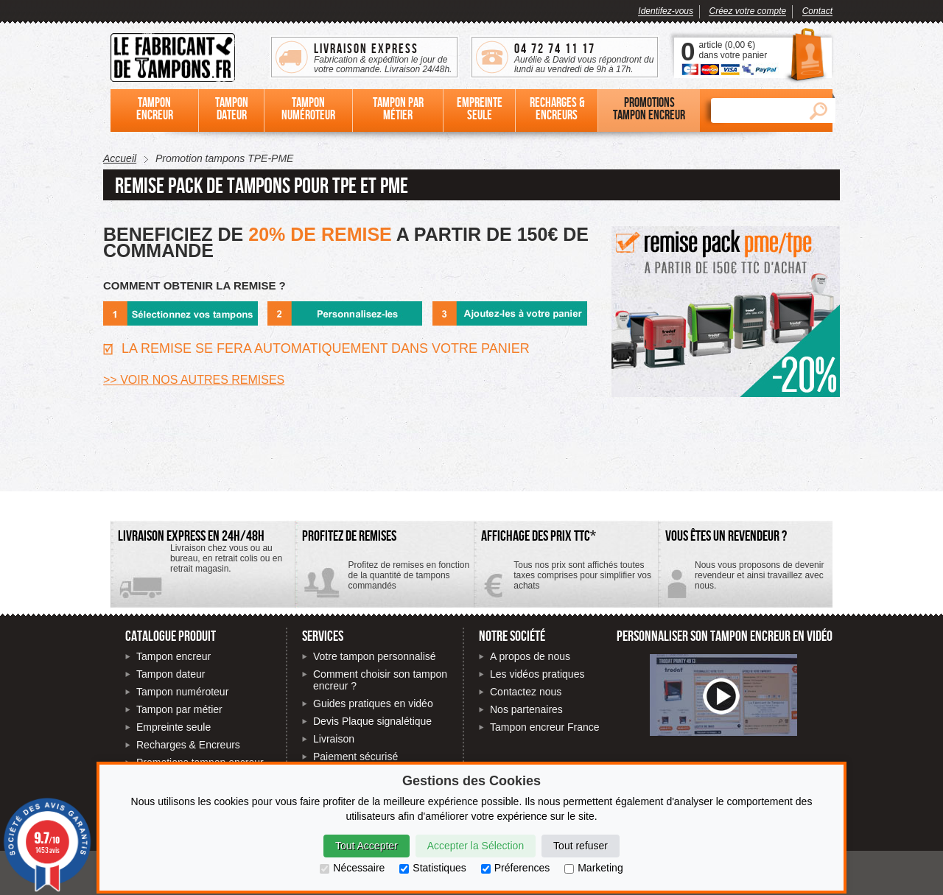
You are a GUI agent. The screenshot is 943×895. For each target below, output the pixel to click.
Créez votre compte (747, 11)
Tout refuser (580, 846)
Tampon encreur (173, 656)
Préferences (515, 868)
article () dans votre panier (732, 50)
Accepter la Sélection (476, 846)
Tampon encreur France (545, 727)
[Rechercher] (756, 110)
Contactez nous (525, 692)
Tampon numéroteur (182, 692)
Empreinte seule (173, 727)
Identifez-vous (665, 11)
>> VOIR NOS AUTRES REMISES (193, 379)
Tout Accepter (366, 846)
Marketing (593, 868)
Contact (817, 11)
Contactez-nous (745, 581)
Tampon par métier (179, 709)
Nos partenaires (526, 709)
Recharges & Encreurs (188, 745)
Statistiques (432, 868)
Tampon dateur (170, 674)
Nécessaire (352, 868)
